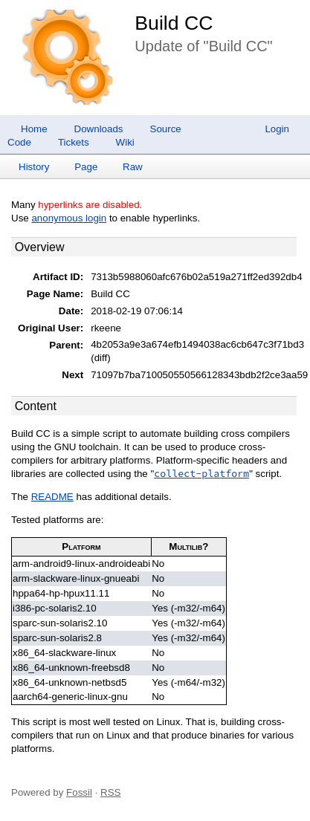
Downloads (98, 128)
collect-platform (201, 473)
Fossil (79, 792)
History (34, 166)
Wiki (125, 142)
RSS (110, 792)
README (52, 496)
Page (85, 166)
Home (34, 128)
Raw (133, 166)
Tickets (73, 142)
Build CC (174, 23)
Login (277, 128)
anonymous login (68, 218)
